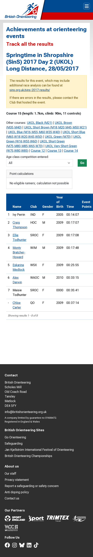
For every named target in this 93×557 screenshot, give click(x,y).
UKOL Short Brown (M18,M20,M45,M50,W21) (55, 127)
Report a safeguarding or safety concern (32, 486)
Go (82, 163)
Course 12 (38, 151)
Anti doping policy (17, 492)
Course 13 (54, 151)
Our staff (10, 473)
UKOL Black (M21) (39, 123)
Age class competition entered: (27, 157)
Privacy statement (17, 480)
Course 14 (71, 151)
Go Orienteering (15, 437)
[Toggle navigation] (86, 6)
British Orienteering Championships (28, 456)
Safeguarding (14, 443)
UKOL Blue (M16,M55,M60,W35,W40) (34, 132)
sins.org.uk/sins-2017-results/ (30, 90)
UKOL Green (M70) (58, 137)
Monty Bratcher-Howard (19, 252)
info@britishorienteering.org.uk (26, 412)
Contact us (12, 498)
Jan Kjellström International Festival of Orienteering (39, 450)
